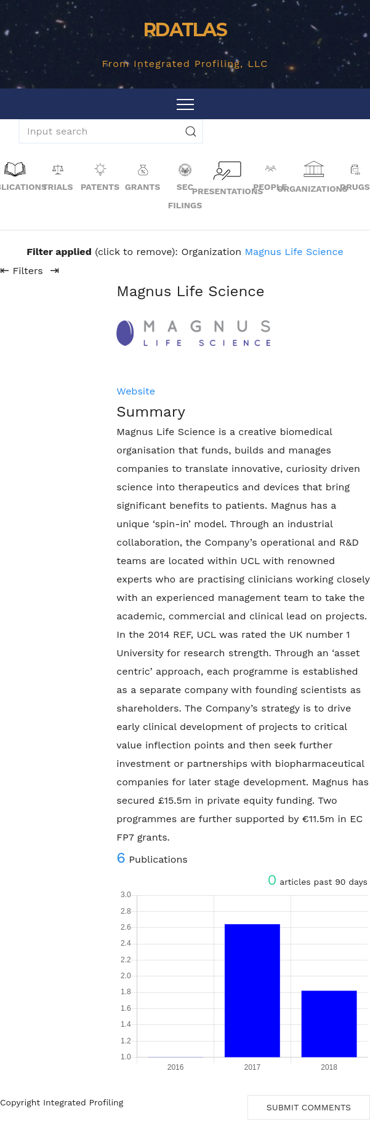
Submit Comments (309, 1107)
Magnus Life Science (294, 251)
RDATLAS (185, 29)
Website (135, 391)
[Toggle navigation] (185, 103)
